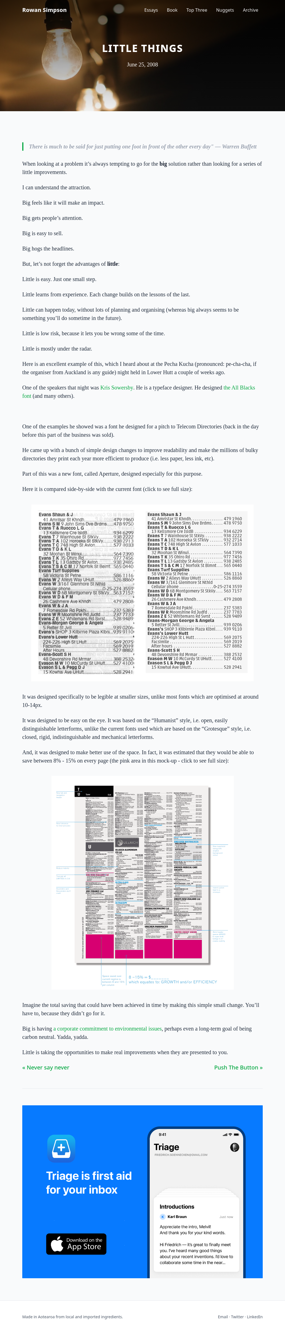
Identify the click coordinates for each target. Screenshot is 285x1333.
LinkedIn (255, 1316)
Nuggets (225, 10)
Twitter (237, 1316)
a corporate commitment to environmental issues (107, 1029)
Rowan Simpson (44, 10)
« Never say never (45, 1067)
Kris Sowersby (116, 387)
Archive (250, 10)
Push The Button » (238, 1067)
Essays (151, 10)
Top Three (196, 10)
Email (223, 1316)
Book (172, 10)
